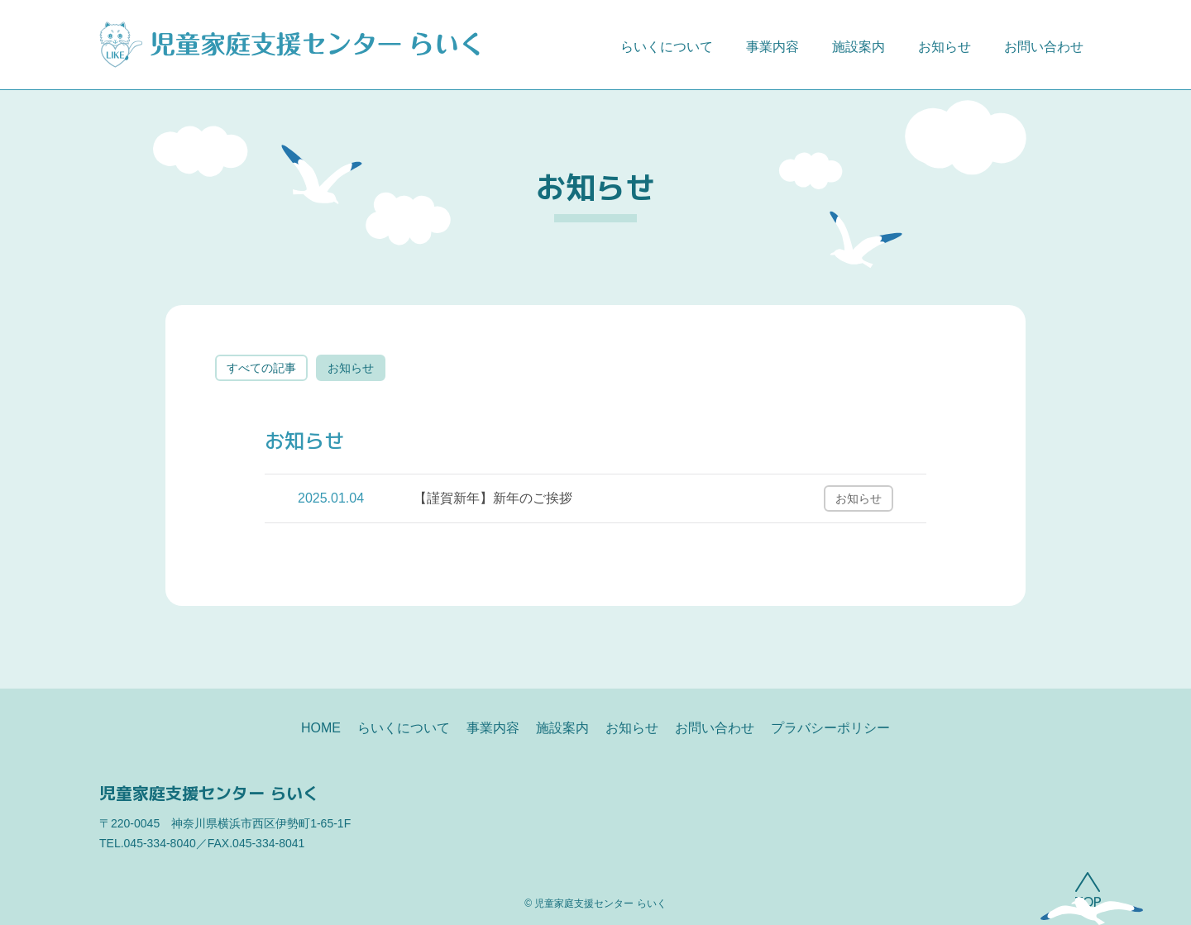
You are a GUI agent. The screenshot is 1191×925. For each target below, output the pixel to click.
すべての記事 (261, 367)
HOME (321, 728)
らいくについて (666, 47)
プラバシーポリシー (830, 728)
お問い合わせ (1043, 47)
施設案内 (858, 47)
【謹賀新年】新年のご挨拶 (493, 498)
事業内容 (772, 47)
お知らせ (944, 47)
